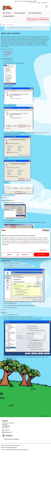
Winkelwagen (45, 2)
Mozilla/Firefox (7, 54)
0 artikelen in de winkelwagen (38, 19)
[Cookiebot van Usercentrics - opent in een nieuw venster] (43, 230)
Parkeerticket (36, 13)
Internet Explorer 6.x (8, 53)
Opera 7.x (6, 55)
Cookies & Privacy (16, 445)
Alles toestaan (41, 254)
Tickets (8, 13)
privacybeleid (23, 242)
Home (3, 24)
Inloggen (38, 2)
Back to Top (3, 197)
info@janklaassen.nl (28, 1)
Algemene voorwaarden (6, 445)
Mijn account (32, 2)
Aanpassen (25, 254)
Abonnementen (8, 16)
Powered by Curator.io (45, 416)
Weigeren (9, 254)
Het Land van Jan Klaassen (11, 439)
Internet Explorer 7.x (8, 51)
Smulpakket (20, 13)
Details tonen (43, 250)
